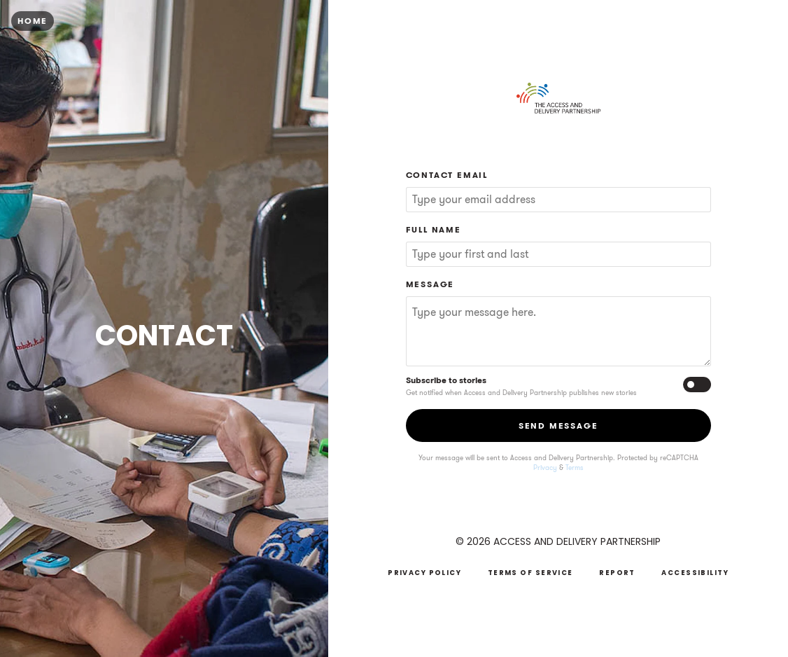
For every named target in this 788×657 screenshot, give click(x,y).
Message (430, 284)
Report (617, 572)
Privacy (545, 468)
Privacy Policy (424, 572)
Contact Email (447, 175)
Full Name (433, 229)
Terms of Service (530, 572)
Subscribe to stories (446, 380)
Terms (574, 468)
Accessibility (695, 572)
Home (32, 21)
